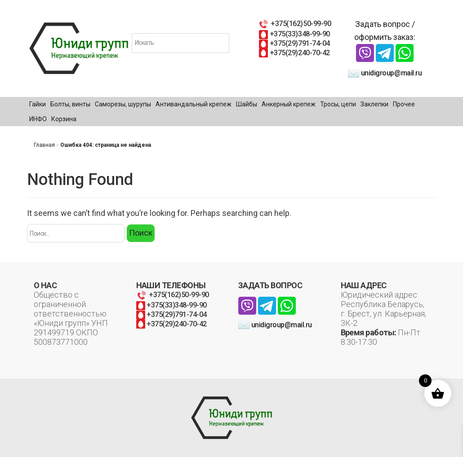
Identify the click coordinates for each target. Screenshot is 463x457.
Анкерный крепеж (289, 104)
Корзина (63, 119)
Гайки (37, 104)
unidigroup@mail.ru (385, 73)
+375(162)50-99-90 (294, 23)
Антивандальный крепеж (194, 104)
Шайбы (246, 104)
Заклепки (374, 104)
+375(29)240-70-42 (294, 52)
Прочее (404, 104)
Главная (44, 145)
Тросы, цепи (338, 104)
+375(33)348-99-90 (294, 34)
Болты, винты (70, 104)
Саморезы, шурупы (123, 104)
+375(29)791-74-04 (294, 43)
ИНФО (38, 119)
